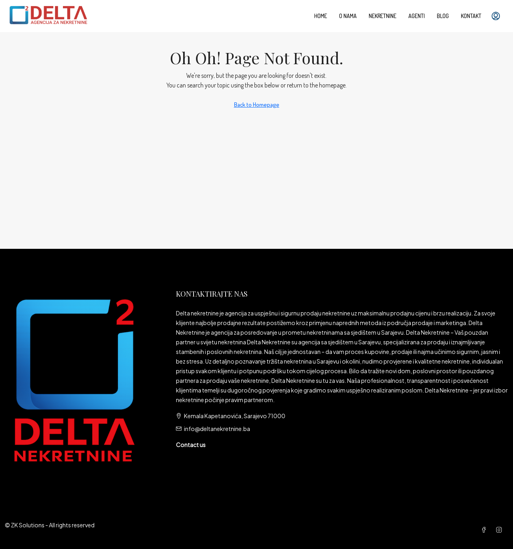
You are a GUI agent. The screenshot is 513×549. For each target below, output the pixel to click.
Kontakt (471, 15)
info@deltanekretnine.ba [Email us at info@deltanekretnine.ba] (217, 428)
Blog (443, 15)
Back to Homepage (256, 104)
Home (320, 15)
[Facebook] (485, 529)
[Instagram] (500, 529)
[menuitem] (495, 16)
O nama (348, 15)
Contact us (191, 444)
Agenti (416, 15)
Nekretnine (382, 15)
